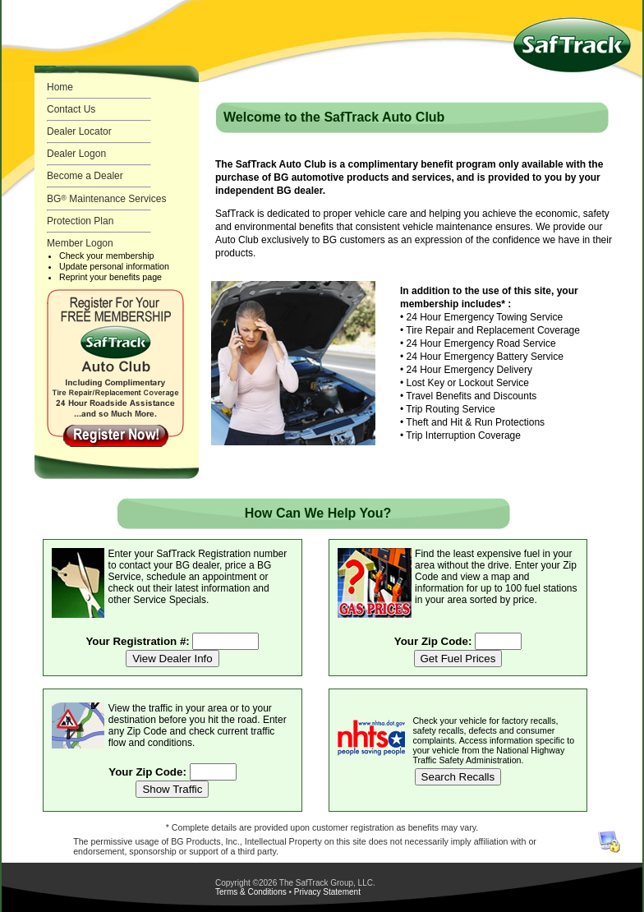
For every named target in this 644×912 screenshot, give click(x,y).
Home (60, 87)
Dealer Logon (76, 153)
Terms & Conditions (251, 891)
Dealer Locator (79, 131)
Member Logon (80, 243)
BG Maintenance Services (106, 199)
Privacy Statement (327, 891)
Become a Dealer (85, 176)
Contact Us (71, 109)
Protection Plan (80, 221)
